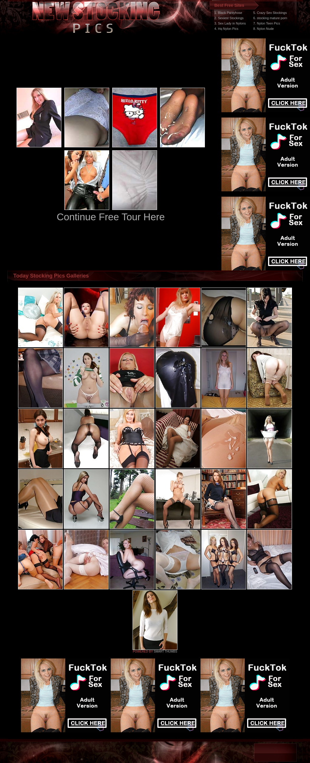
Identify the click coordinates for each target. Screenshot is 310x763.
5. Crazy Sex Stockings (270, 12)
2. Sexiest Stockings (229, 18)
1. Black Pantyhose (228, 12)
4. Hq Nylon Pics (226, 28)
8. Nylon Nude (263, 28)
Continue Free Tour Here (111, 216)
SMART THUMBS (165, 651)
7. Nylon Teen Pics (266, 23)
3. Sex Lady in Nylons (230, 23)
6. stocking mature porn (270, 18)
